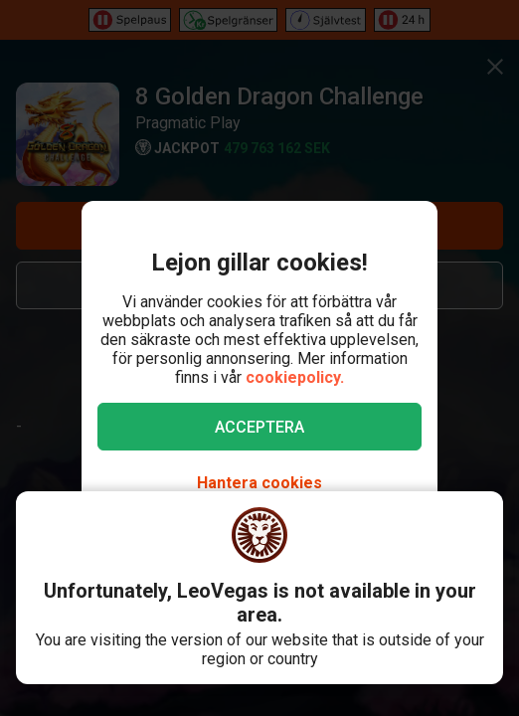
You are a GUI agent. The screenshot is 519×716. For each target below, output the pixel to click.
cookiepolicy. (295, 377)
